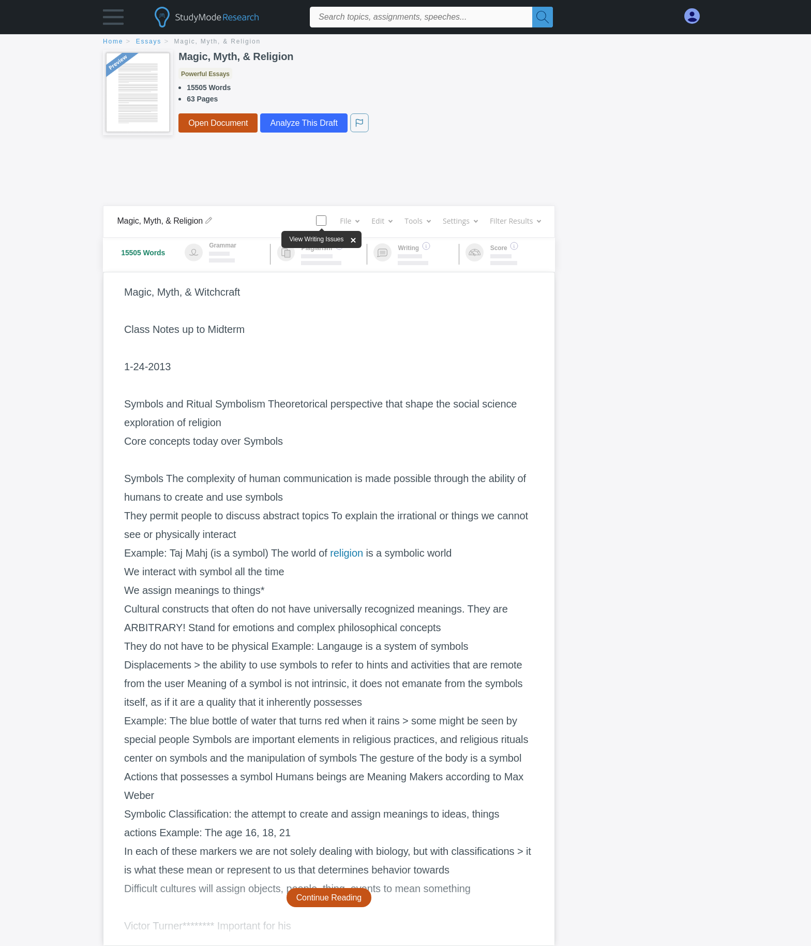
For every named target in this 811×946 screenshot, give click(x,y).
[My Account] (696, 16)
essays (148, 41)
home (113, 41)
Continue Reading (329, 897)
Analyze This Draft (303, 123)
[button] (113, 19)
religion (346, 553)
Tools (417, 221)
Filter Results (515, 221)
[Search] (542, 17)
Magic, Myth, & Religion (217, 41)
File (349, 221)
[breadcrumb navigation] (405, 42)
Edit (381, 221)
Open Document (218, 123)
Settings (460, 221)
